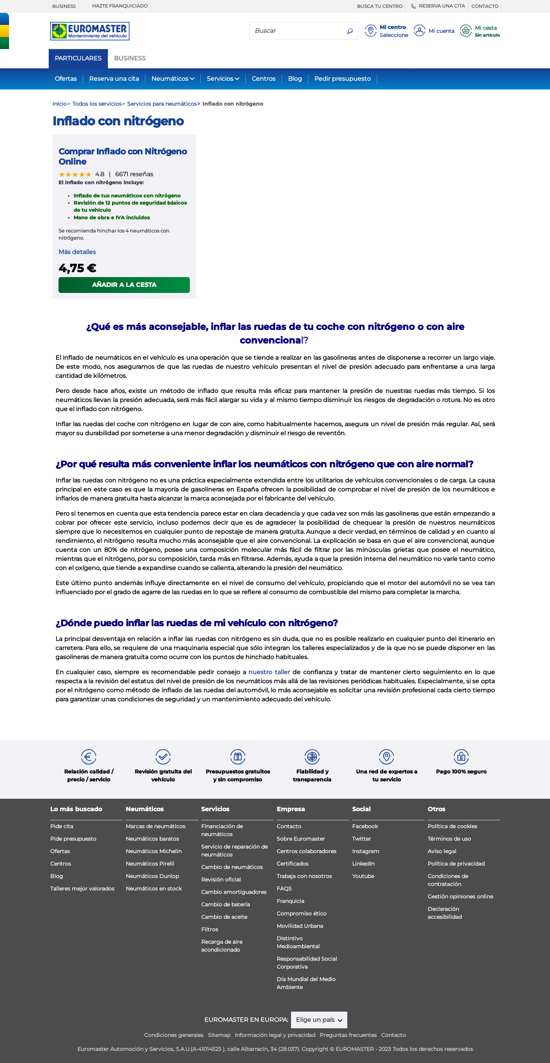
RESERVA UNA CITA (437, 6)
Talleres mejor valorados (82, 888)
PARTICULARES (78, 58)
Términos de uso (449, 838)
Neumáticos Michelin (154, 851)
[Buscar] (296, 31)
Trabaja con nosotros (304, 876)
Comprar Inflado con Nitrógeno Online (123, 156)
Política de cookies (452, 826)
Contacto (289, 826)
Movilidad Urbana (300, 926)
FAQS (284, 888)
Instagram (365, 851)
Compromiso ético (302, 913)
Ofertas (66, 78)
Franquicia (290, 901)
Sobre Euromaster (301, 838)
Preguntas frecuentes (348, 1035)
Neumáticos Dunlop (152, 876)
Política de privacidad (456, 863)
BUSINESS (63, 6)
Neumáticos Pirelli (150, 863)
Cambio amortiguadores (234, 892)
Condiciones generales (173, 1035)
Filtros (209, 929)
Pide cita (61, 826)
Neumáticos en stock (154, 888)
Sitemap (219, 1035)
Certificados (292, 863)
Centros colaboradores (306, 851)
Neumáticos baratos (152, 838)
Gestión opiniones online (460, 896)
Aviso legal (442, 851)
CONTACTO (484, 6)
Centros (264, 78)
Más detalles (77, 252)
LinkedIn (363, 863)
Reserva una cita (114, 78)
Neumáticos (169, 78)
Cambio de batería (225, 904)
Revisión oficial (221, 879)
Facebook (365, 826)
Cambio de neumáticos (232, 867)
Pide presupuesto (73, 838)
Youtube (363, 876)
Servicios (220, 78)
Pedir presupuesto (342, 78)
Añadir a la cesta (124, 284)
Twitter (361, 838)
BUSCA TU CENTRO (379, 6)
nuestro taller (270, 672)
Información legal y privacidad (275, 1035)
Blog (295, 78)
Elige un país (316, 1019)
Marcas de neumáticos (155, 826)
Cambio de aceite (224, 917)
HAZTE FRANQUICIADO (115, 6)
